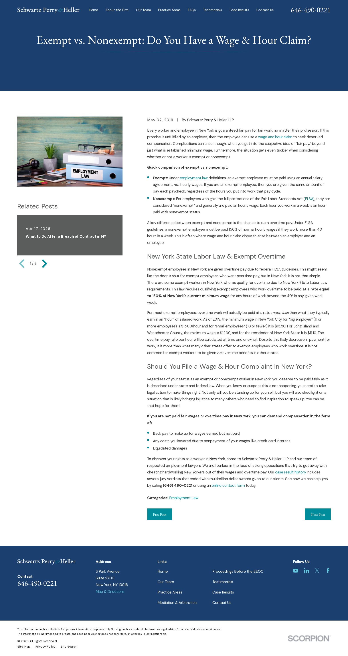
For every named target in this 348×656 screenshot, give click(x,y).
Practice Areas (170, 592)
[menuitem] (23, 646)
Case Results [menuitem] (239, 10)
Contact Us (221, 602)
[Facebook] (327, 570)
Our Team (166, 581)
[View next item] (44, 263)
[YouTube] (295, 570)
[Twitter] (317, 570)
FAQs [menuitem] (192, 10)
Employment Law (183, 497)
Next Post (317, 514)
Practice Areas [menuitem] (169, 10)
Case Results (223, 592)
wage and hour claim (275, 136)
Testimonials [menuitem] (212, 10)
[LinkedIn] (306, 570)
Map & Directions (110, 591)
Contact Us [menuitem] (265, 10)
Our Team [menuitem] (143, 10)
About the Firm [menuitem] (117, 10)
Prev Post (159, 514)
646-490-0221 (311, 10)
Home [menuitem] (93, 10)
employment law (194, 177)
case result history (290, 472)
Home (163, 571)
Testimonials (222, 581)
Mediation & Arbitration (177, 602)
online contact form (228, 485)
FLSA (309, 198)
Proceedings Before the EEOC (237, 571)
